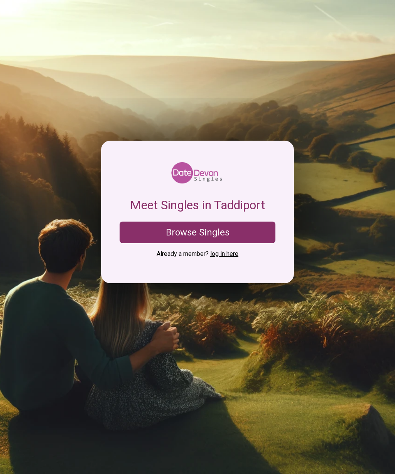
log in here (224, 253)
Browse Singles (198, 232)
